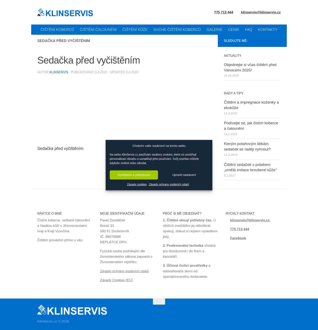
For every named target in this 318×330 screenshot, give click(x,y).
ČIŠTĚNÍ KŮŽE (135, 30)
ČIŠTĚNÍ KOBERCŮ (57, 30)
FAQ (248, 30)
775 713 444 (239, 229)
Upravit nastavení (184, 174)
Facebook (238, 238)
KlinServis (58, 72)
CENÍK (233, 30)
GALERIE (214, 30)
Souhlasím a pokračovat (134, 174)
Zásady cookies (137, 184)
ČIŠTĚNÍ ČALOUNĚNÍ (98, 30)
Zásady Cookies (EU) (116, 280)
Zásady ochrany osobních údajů (169, 184)
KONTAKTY (267, 30)
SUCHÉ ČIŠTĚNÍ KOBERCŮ (177, 30)
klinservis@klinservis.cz (261, 12)
